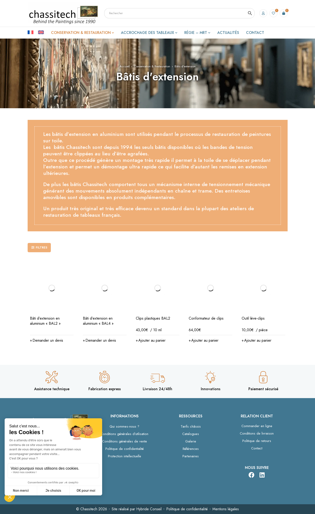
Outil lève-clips (253, 318)
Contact (256, 448)
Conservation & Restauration (152, 66)
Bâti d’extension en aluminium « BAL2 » (45, 321)
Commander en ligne (256, 426)
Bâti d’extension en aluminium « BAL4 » (98, 321)
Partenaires (190, 456)
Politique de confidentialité (124, 448)
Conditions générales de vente (124, 441)
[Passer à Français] (33, 32)
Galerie (190, 441)
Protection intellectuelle (124, 456)
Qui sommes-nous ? (124, 426)
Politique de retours (256, 440)
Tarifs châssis (191, 426)
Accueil (125, 66)
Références (191, 448)
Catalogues (190, 433)
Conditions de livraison (257, 433)
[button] (46, 340)
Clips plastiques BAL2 (153, 318)
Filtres (41, 247)
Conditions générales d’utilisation (124, 433)
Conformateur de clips (206, 318)
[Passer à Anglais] (41, 32)
